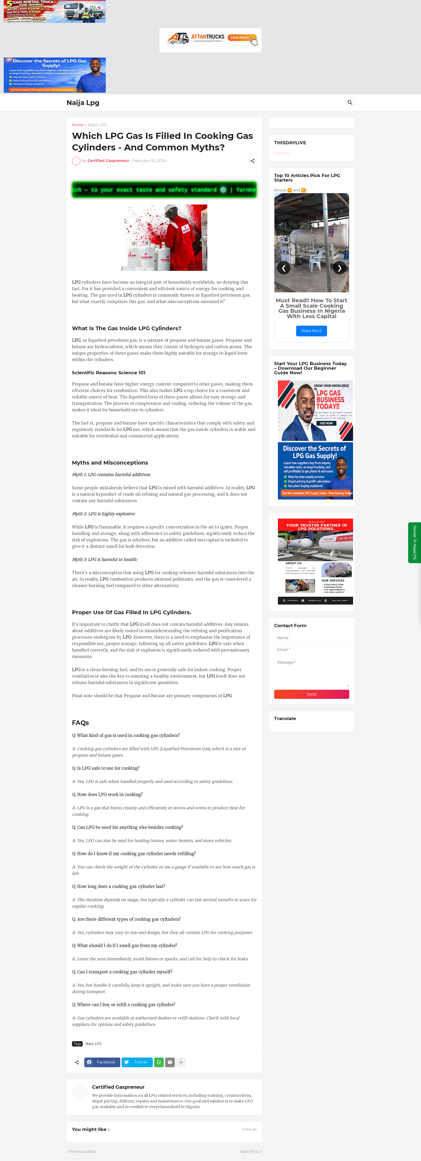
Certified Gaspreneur (118, 1087)
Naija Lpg (83, 103)
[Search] (350, 102)
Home (78, 125)
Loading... (283, 152)
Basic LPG (97, 125)
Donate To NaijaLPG (415, 543)
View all (249, 1129)
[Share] (252, 161)
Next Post (250, 1151)
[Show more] (181, 1062)
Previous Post (83, 1151)
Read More (312, 330)
